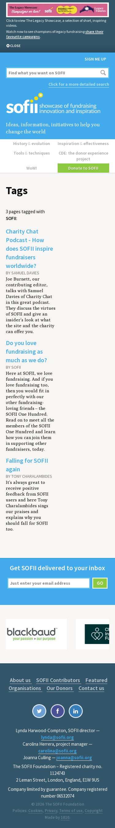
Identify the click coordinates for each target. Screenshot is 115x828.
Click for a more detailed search (78, 84)
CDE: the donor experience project (83, 156)
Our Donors (60, 688)
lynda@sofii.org (57, 737)
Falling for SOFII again (27, 465)
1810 (65, 817)
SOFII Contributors (58, 680)
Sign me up (95, 59)
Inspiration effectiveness (83, 143)
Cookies (35, 810)
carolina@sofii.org (57, 751)
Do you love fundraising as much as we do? (26, 351)
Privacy (51, 810)
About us (21, 680)
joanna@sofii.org (74, 757)
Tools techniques (31, 153)
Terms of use (70, 810)
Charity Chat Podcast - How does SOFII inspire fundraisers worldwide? (29, 248)
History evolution (31, 143)
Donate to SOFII (83, 168)
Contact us (91, 688)
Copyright (94, 810)
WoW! (31, 168)
